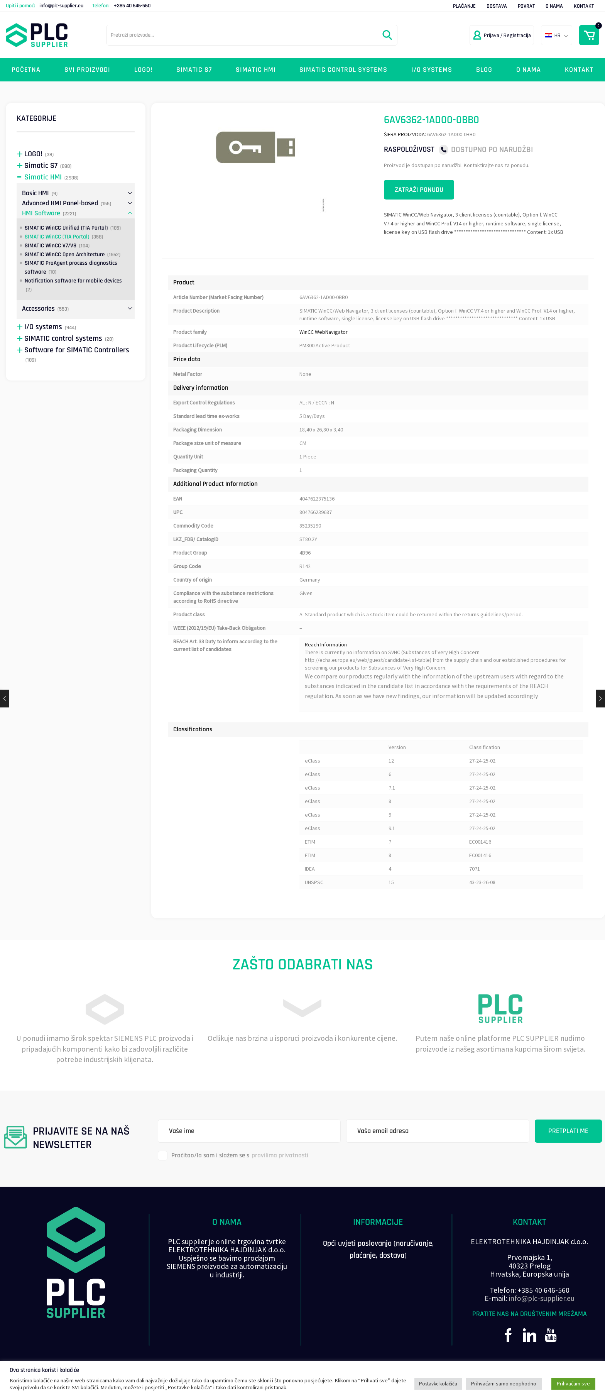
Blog (484, 69)
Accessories (38, 308)
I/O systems (431, 69)
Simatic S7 (194, 69)
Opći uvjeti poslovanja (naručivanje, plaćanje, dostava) (378, 1249)
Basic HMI (35, 193)
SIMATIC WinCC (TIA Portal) (57, 236)
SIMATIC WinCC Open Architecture (65, 254)
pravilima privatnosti (280, 1155)
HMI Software (41, 213)
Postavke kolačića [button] (438, 1383)
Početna (26, 69)
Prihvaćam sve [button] (573, 1383)
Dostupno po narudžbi (492, 149)
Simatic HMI (256, 69)
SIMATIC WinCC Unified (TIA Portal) (66, 228)
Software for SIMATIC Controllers (76, 350)
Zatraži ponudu (419, 189)
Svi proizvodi (87, 69)
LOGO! (143, 69)
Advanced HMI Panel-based (60, 203)
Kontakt (584, 6)
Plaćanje (464, 6)
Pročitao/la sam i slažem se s (233, 1155)
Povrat (526, 6)
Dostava (497, 6)
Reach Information (326, 644)
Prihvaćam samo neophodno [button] (503, 1383)
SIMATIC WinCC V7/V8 (50, 245)
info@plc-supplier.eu (61, 5)
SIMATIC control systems (343, 69)
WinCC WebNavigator (323, 331)
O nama (554, 6)
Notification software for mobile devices (73, 280)
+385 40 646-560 (132, 5)
